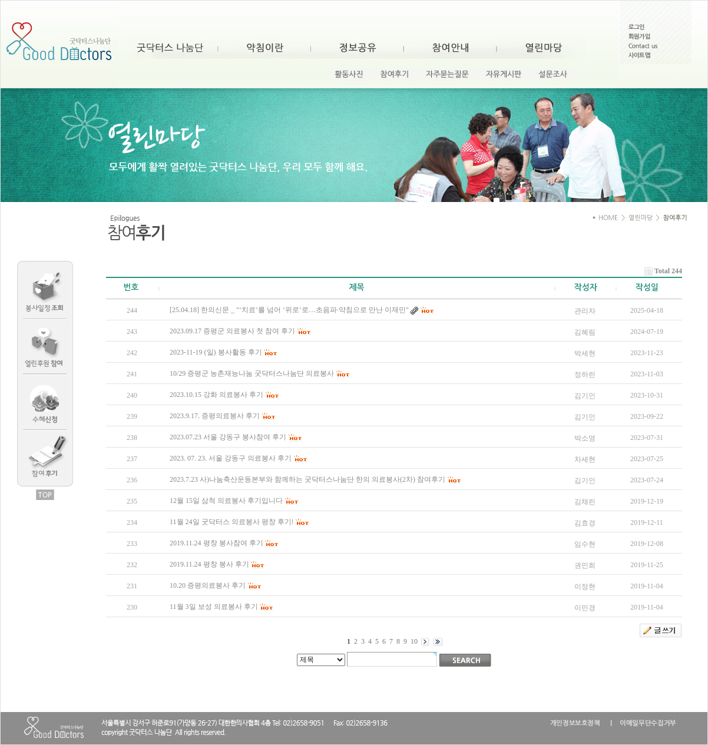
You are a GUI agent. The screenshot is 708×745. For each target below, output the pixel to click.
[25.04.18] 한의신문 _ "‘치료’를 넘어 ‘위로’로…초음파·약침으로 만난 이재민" (289, 310)
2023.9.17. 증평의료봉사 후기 (215, 416)
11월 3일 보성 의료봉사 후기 (214, 606)
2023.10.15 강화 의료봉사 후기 (216, 394)
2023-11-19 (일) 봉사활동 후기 (216, 352)
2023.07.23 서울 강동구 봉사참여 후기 (228, 437)
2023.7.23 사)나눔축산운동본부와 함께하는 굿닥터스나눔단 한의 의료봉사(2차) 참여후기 (307, 479)
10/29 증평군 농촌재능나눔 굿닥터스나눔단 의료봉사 (252, 373)
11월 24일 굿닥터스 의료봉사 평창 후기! (232, 522)
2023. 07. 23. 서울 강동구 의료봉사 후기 (231, 458)
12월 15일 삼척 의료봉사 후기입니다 (226, 500)
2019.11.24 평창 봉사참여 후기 (216, 543)
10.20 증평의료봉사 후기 (208, 585)
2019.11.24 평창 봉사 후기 (209, 564)
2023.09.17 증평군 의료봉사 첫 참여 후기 (232, 331)
